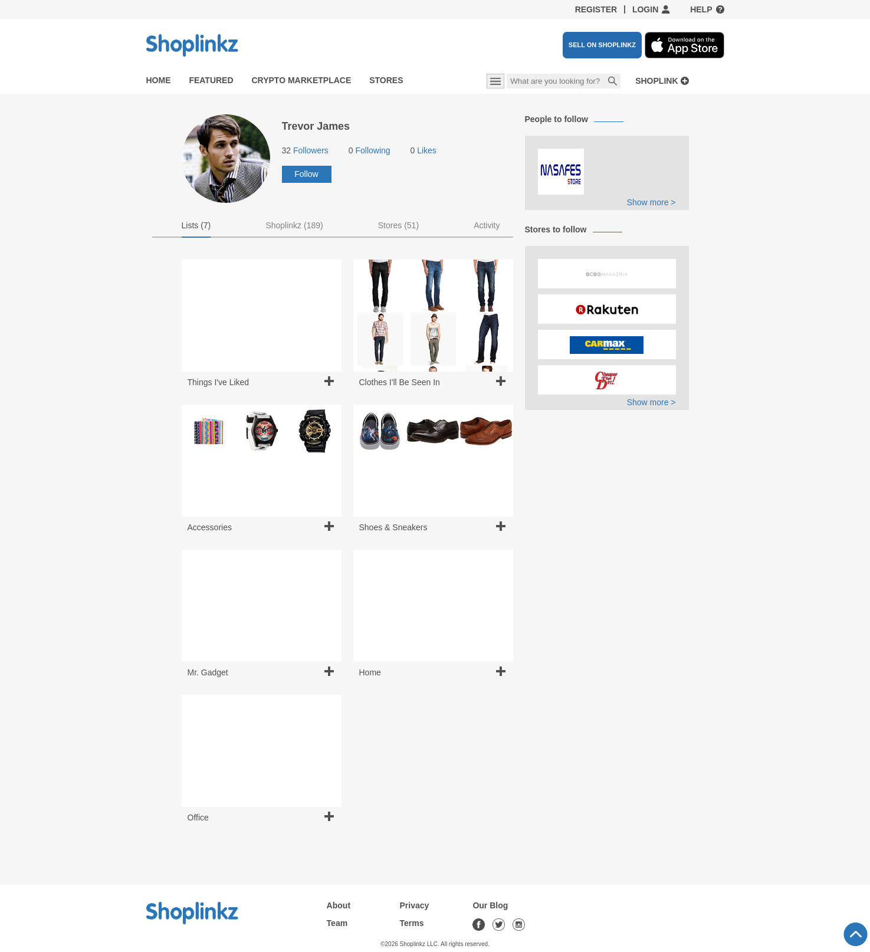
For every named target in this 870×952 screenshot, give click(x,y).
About (338, 905)
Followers (305, 150)
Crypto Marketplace (301, 80)
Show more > (651, 202)
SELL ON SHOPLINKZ (602, 44)
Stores (386, 80)
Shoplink (656, 81)
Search (613, 82)
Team (337, 923)
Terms (412, 923)
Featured (211, 80)
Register (596, 9)
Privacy (414, 905)
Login (645, 9)
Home (158, 80)
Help (701, 9)
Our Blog (490, 905)
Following (369, 150)
